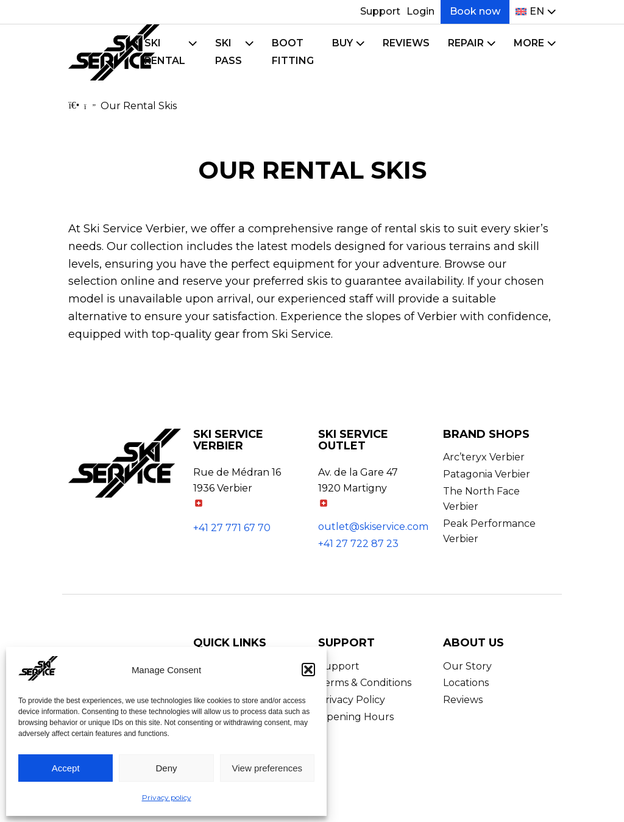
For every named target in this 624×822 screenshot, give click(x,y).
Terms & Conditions (364, 682)
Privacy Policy (351, 700)
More (529, 43)
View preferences (267, 768)
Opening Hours (356, 717)
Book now (475, 11)
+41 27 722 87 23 (358, 543)
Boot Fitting (293, 51)
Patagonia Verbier (486, 474)
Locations (466, 682)
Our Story (467, 666)
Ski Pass (228, 51)
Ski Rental (164, 51)
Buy (342, 43)
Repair (466, 43)
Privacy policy (166, 797)
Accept (66, 768)
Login (420, 11)
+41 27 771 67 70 (232, 528)
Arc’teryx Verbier (484, 457)
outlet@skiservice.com (373, 526)
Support (380, 11)
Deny (166, 768)
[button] (308, 669)
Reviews (406, 43)
